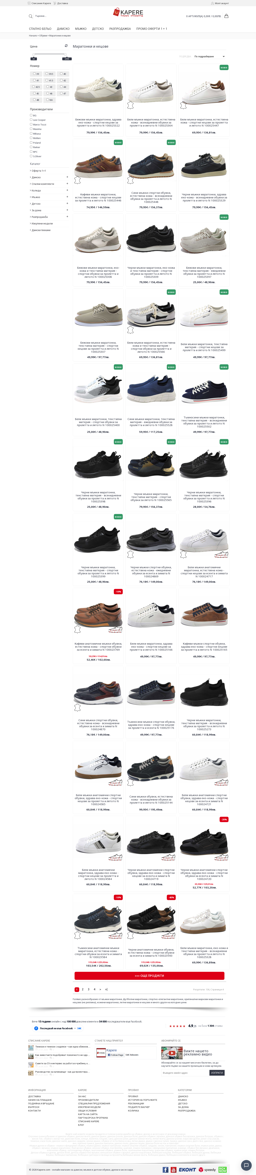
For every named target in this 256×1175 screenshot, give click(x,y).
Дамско (183, 1096)
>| (106, 989)
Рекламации (136, 1103)
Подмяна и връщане (41, 1103)
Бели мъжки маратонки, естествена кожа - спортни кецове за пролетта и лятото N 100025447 (204, 122)
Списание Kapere (88, 1121)
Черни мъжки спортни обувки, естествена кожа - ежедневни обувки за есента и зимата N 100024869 (151, 571)
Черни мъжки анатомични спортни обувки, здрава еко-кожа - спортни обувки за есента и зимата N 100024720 (204, 874)
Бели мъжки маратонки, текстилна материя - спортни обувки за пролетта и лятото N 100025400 (98, 422)
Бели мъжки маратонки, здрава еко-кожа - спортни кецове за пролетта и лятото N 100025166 (151, 646)
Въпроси (33, 1107)
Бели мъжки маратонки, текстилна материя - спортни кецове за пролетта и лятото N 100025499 (204, 347)
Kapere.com (43, 1169)
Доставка (34, 1096)
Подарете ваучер (139, 1107)
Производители (88, 1100)
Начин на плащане (40, 1100)
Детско (182, 1103)
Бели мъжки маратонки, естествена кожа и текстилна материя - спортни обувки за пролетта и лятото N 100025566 (151, 347)
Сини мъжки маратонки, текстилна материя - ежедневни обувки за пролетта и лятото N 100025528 (151, 422)
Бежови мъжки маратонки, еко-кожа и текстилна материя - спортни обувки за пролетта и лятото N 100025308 (98, 272)
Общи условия (87, 1110)
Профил (133, 1096)
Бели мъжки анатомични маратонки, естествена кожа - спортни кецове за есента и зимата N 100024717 (204, 571)
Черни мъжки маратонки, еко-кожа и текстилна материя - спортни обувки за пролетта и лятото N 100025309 (151, 272)
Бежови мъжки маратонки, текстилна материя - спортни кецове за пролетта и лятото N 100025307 (98, 347)
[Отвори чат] (246, 1165)
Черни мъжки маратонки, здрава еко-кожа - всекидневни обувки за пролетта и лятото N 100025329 (204, 197)
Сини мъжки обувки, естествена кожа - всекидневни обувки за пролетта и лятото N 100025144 (151, 799)
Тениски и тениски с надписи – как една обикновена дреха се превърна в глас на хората (62, 1046)
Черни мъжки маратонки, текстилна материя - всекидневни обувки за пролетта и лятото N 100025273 (204, 724)
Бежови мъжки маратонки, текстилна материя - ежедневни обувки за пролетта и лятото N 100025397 (204, 272)
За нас (82, 1096)
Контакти (34, 1110)
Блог (81, 1125)
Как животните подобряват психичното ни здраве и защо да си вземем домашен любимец (62, 1055)
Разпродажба (187, 1110)
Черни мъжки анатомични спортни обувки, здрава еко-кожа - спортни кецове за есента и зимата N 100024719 (151, 874)
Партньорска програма (93, 1117)
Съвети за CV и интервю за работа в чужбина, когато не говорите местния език (62, 1063)
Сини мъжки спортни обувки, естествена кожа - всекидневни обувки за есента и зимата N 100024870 (98, 724)
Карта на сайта (88, 1114)
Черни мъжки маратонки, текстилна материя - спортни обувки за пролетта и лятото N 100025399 (98, 571)
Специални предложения (94, 1103)
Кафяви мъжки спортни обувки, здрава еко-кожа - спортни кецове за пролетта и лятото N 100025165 (204, 646)
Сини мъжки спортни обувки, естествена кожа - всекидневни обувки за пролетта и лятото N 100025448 (151, 197)
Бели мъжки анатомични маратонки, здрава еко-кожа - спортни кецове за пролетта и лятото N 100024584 (98, 874)
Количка (133, 1110)
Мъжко (182, 1100)
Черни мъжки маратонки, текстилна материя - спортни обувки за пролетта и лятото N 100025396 (204, 496)
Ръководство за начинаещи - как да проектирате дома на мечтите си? (62, 1071)
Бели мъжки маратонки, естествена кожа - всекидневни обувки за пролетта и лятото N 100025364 (151, 122)
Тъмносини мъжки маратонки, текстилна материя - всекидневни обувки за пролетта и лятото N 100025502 (204, 422)
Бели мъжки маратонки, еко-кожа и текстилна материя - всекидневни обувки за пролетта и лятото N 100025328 (204, 952)
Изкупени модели (89, 1107)
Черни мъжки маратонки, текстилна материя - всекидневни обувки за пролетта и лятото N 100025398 (98, 496)
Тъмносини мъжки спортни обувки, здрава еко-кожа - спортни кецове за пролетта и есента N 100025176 (151, 725)
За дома (183, 1107)
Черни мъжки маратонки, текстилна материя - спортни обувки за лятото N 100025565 (151, 497)
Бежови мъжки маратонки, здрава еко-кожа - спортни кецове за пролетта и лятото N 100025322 (98, 122)
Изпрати (217, 1072)
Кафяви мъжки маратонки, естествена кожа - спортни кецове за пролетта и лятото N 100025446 (98, 197)
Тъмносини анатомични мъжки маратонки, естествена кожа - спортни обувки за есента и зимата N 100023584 (98, 952)
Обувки (43, 35)
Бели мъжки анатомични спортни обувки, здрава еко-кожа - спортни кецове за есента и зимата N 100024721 (204, 799)
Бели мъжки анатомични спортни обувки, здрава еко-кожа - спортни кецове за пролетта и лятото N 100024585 (98, 799)
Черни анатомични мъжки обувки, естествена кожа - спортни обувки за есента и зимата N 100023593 (151, 952)
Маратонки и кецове (59, 35)
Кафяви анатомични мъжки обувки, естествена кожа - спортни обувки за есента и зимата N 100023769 (98, 646)
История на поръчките (142, 1100)
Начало (33, 35)
